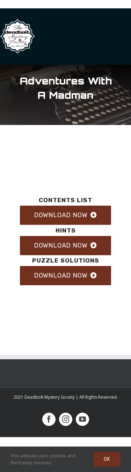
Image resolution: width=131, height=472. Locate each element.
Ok (107, 459)
